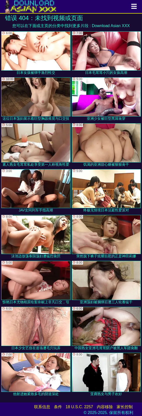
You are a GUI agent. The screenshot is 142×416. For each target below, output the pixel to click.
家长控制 (125, 407)
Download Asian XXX (111, 26)
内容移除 (105, 407)
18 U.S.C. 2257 (79, 407)
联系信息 (42, 407)
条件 (58, 407)
